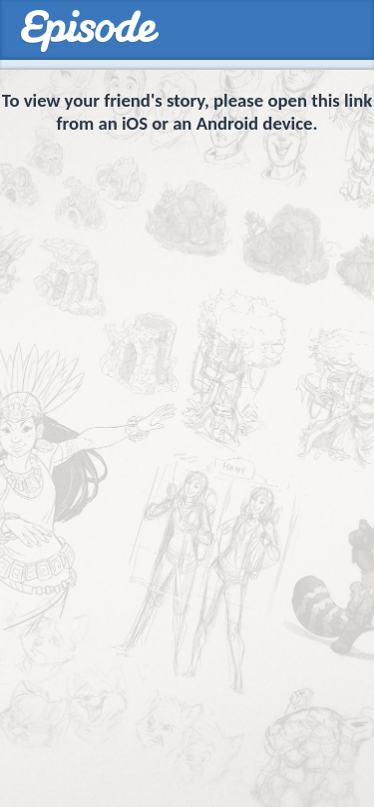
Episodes (89, 31)
